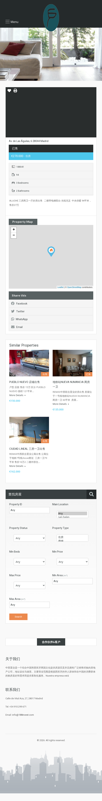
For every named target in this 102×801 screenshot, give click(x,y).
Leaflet (61, 287)
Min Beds (14, 551)
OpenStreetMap (74, 287)
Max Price (15, 575)
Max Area (17, 599)
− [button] (14, 235)
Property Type (60, 528)
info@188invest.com (23, 714)
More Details (17, 395)
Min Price (57, 551)
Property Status (18, 528)
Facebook (19, 303)
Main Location (60, 504)
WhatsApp (19, 319)
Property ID (15, 504)
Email (17, 327)
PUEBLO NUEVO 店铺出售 (24, 382)
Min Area (60, 575)
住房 (72, 537)
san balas (72, 517)
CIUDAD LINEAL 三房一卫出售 (27, 448)
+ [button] (14, 230)
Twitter (18, 311)
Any (72, 513)
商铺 (72, 541)
